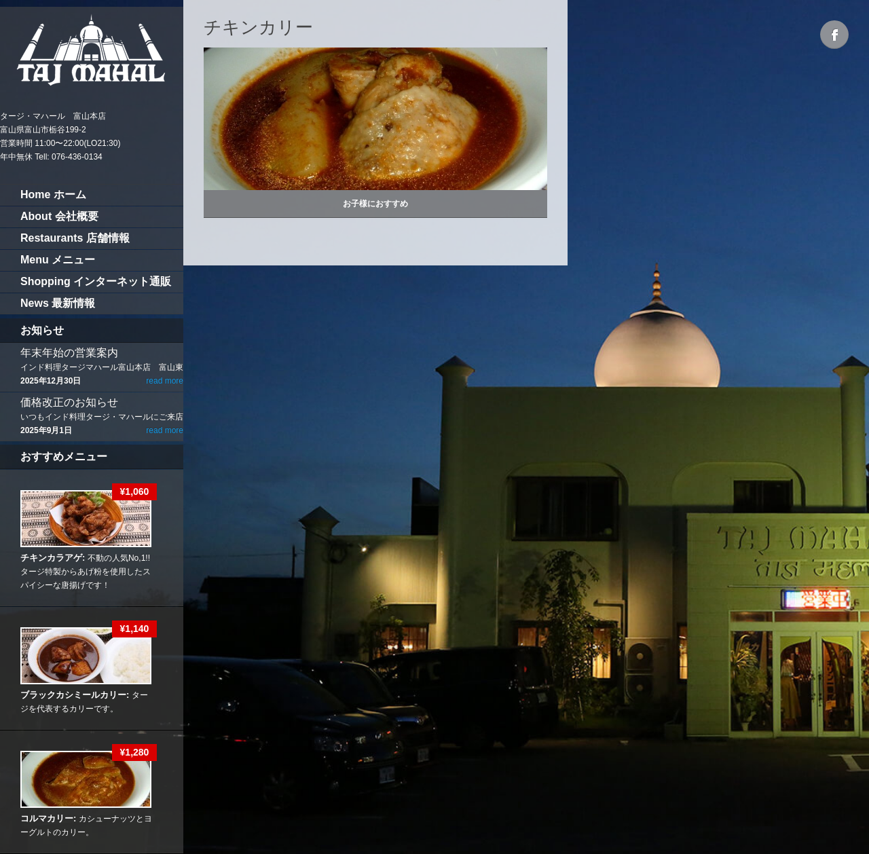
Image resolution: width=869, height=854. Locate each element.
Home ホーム (53, 194)
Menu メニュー (57, 259)
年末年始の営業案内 (69, 352)
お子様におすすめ (375, 203)
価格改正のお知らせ (69, 402)
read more (164, 381)
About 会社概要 (59, 216)
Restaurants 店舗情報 (75, 238)
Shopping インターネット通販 (95, 281)
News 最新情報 (57, 303)
